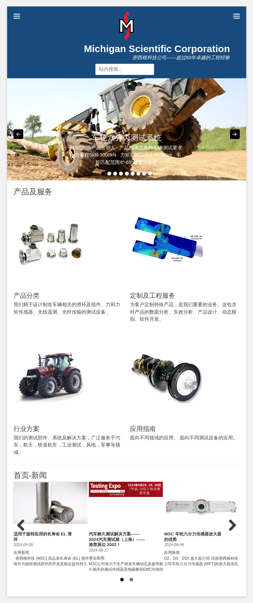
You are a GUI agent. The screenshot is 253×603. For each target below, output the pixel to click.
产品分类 (26, 295)
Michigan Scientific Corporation (157, 48)
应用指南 (143, 428)
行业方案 (26, 428)
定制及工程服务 (152, 295)
